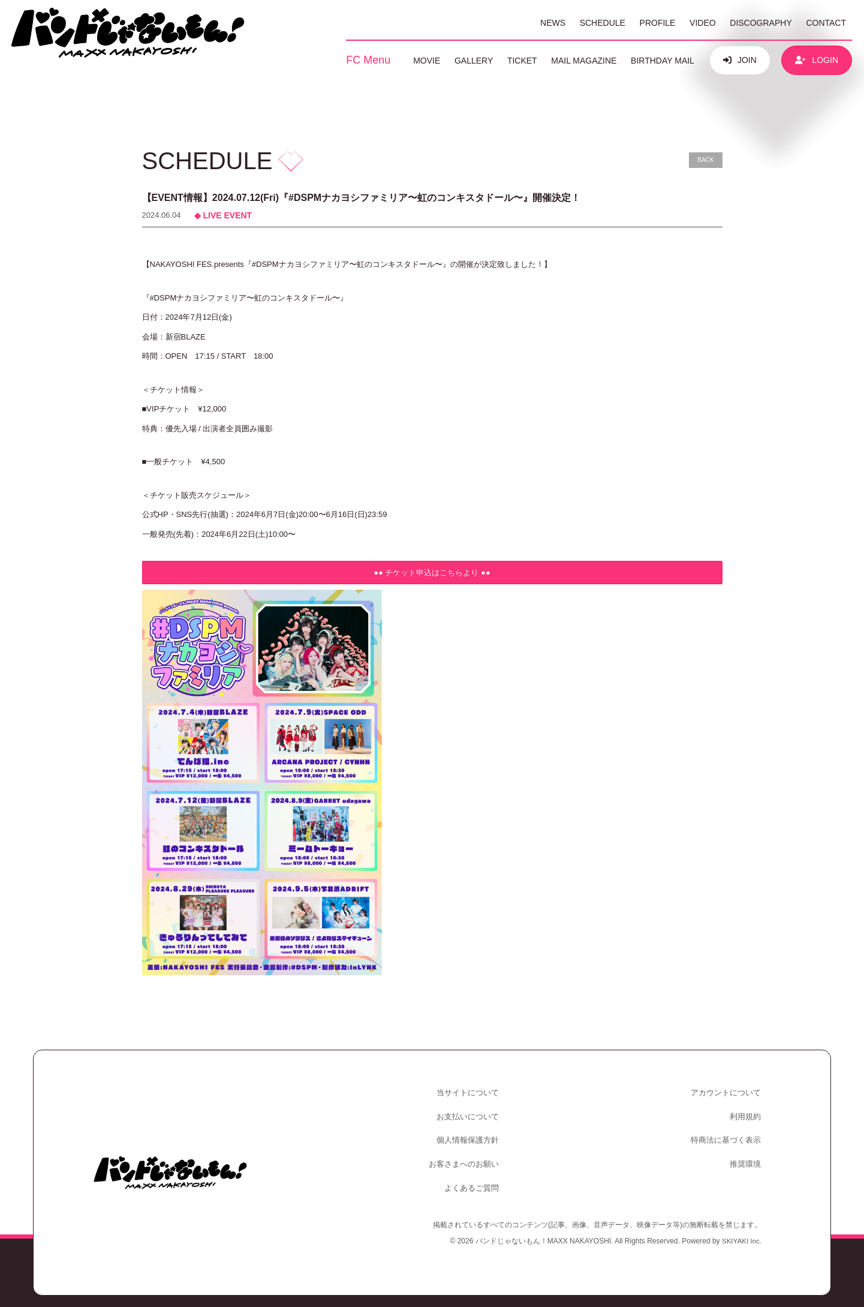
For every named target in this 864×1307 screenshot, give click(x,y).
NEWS (552, 23)
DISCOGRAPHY (760, 23)
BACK (705, 160)
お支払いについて (469, 1112)
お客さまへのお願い (466, 1155)
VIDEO (703, 23)
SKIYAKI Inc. (741, 1229)
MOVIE (426, 60)
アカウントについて (727, 1091)
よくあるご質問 (473, 1176)
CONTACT (826, 23)
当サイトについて (469, 1091)
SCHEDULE (602, 23)
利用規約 (746, 1112)
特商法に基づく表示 (727, 1133)
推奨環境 (746, 1155)
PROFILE (658, 23)
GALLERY (473, 60)
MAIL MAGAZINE (583, 60)
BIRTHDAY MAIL (662, 60)
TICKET (522, 60)
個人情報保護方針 (469, 1133)
